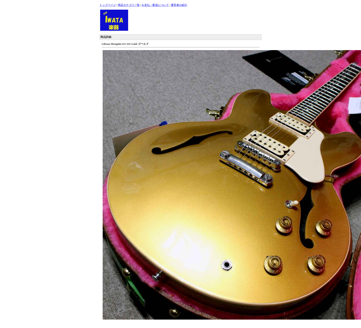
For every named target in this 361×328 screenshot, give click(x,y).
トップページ (108, 5)
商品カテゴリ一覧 (129, 5)
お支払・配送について (155, 5)
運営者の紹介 (179, 5)
